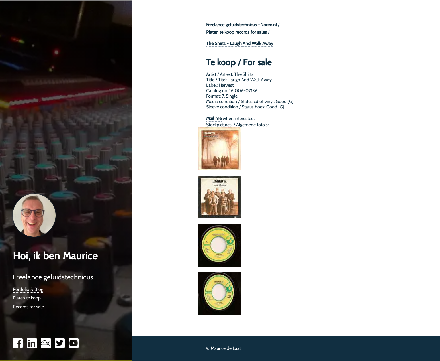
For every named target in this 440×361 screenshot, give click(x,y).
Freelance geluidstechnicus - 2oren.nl (241, 24)
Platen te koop (27, 298)
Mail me (214, 118)
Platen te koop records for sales (236, 32)
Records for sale (28, 306)
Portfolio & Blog (28, 289)
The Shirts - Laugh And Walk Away (239, 43)
